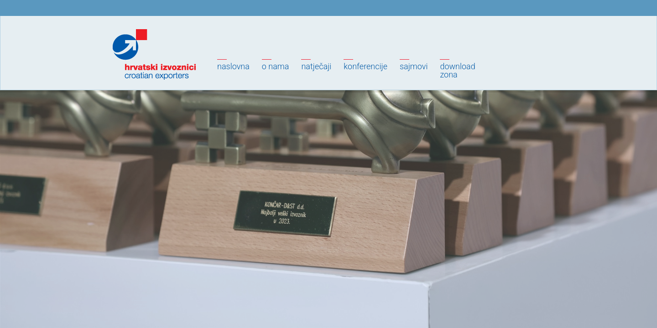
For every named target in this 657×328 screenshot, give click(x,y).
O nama (275, 66)
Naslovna (233, 66)
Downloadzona (457, 70)
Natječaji (316, 66)
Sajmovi (414, 66)
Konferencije (365, 66)
